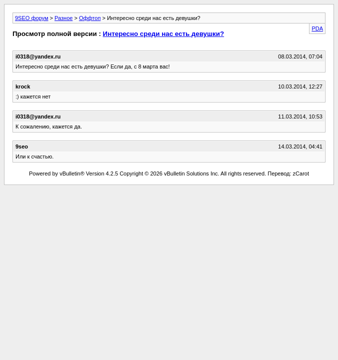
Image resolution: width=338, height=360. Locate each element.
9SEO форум (31, 18)
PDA (317, 29)
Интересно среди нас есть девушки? (163, 34)
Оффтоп (89, 18)
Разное (63, 18)
